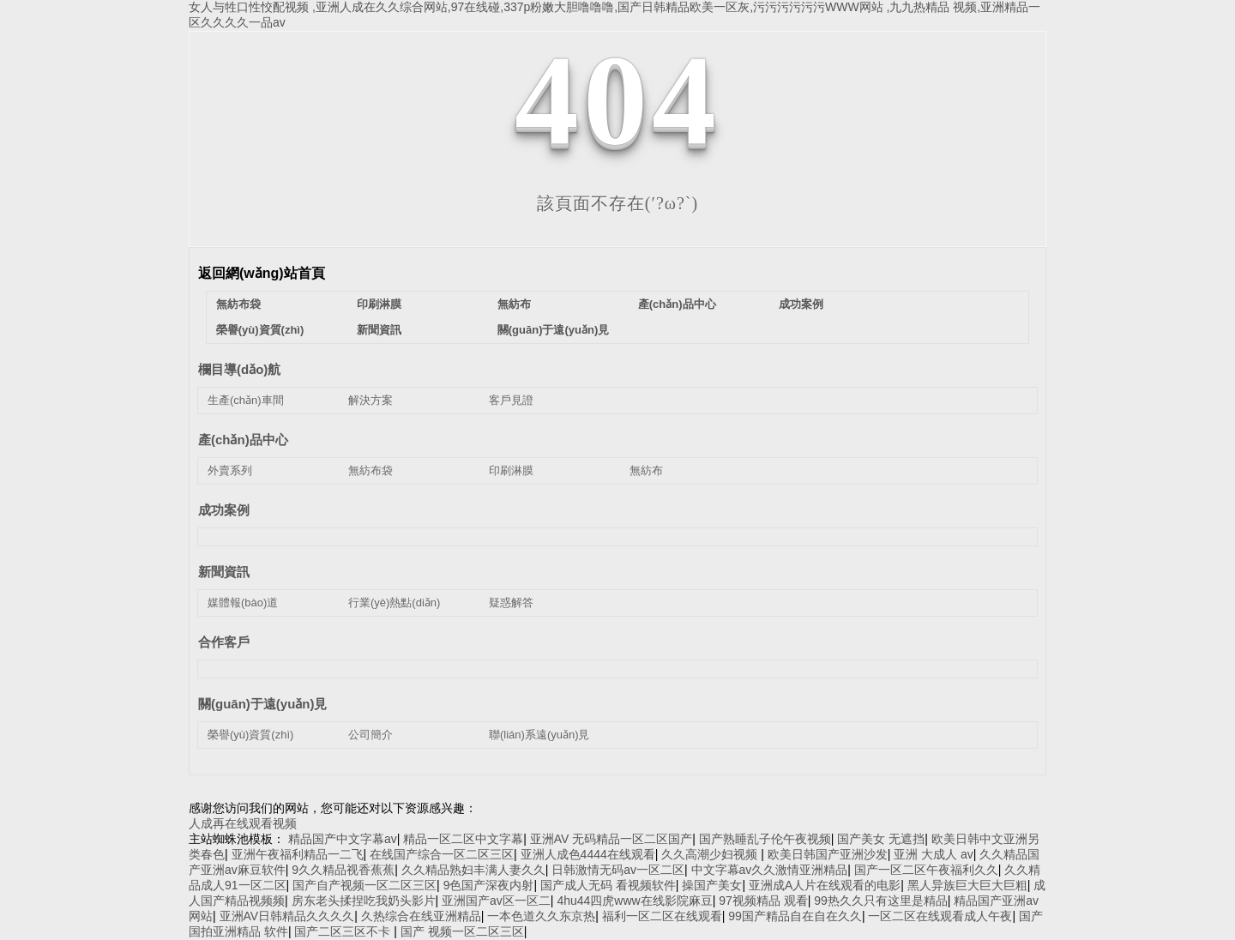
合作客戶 (224, 642)
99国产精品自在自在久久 (795, 916)
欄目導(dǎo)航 (239, 369)
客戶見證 (511, 400)
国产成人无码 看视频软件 (608, 885)
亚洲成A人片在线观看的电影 (825, 885)
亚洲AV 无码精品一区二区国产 (611, 839)
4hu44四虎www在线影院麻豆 (634, 900)
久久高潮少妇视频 (711, 854)
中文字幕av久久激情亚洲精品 (769, 870)
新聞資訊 (379, 329)
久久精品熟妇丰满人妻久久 (473, 870)
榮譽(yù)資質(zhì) (260, 329)
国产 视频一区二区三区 (462, 931)
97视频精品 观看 (763, 900)
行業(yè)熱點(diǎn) (394, 602)
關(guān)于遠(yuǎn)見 (553, 329)
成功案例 (801, 304)
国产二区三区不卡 (344, 931)
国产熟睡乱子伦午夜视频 (765, 839)
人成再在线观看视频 (243, 823)
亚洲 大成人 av (933, 854)
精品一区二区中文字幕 (463, 839)
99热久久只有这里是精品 (881, 900)
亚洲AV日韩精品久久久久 (287, 916)
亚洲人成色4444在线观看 (588, 854)
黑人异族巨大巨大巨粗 (967, 885)
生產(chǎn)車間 (246, 400)
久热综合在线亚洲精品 (421, 916)
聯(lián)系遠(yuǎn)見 (539, 734)
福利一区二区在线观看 (662, 916)
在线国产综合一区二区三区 (442, 854)
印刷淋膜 (379, 304)
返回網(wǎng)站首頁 (261, 273)
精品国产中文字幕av (342, 839)
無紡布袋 (238, 304)
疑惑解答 (511, 602)
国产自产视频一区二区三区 (364, 885)
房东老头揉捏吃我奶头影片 (364, 900)
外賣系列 (230, 470)
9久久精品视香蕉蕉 (343, 870)
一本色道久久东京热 (541, 916)
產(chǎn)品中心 (677, 304)
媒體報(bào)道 (243, 602)
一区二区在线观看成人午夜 (940, 916)
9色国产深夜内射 (488, 885)
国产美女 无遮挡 (881, 839)
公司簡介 (370, 734)
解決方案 (370, 400)
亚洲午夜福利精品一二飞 (298, 854)
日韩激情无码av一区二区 (617, 870)
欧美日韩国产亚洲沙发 (828, 854)
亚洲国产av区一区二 (496, 900)
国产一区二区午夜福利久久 (926, 870)
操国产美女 (712, 885)
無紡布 (514, 304)
